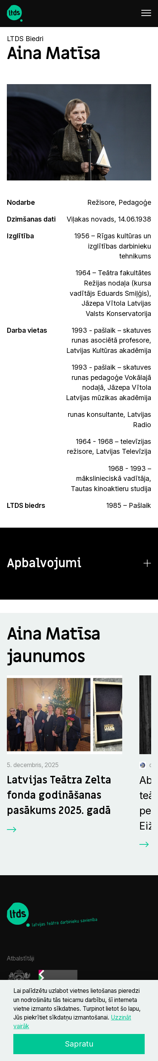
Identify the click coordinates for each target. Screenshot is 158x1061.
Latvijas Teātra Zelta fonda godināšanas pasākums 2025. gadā (59, 795)
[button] (79, 564)
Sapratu (79, 1043)
